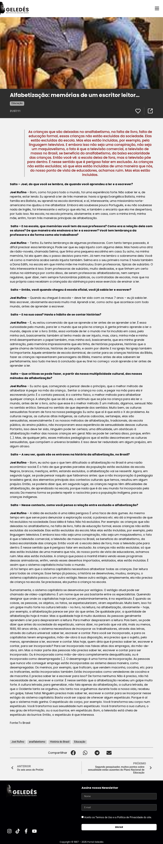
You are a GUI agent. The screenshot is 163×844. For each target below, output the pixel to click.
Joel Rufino (17, 741)
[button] (73, 752)
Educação (17, 103)
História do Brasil (59, 741)
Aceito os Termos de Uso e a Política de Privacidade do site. (118, 817)
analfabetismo (37, 741)
